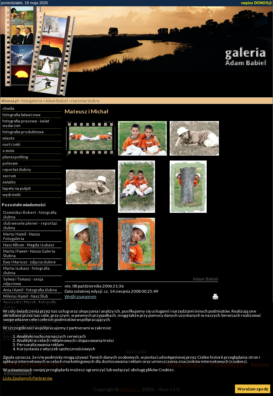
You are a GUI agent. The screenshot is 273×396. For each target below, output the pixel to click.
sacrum (9, 175)
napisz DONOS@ (256, 3)
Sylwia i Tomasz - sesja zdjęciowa (23, 281)
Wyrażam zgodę (252, 388)
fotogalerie (32, 100)
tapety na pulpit (16, 188)
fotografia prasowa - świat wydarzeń (25, 123)
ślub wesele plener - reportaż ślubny (30, 225)
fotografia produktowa (23, 131)
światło (9, 182)
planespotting (15, 157)
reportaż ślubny (85, 100)
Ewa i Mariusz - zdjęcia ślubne (29, 262)
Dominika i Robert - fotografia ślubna (30, 214)
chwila (8, 108)
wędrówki (11, 194)
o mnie (8, 150)
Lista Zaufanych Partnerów (27, 378)
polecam (10, 163)
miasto (8, 138)
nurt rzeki (11, 144)
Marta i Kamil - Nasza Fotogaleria (21, 236)
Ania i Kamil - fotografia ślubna (30, 289)
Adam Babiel (56, 100)
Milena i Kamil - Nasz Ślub (25, 296)
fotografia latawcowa (21, 114)
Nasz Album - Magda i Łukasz (28, 244)
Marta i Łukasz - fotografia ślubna (26, 270)
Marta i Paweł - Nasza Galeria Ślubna (29, 253)
